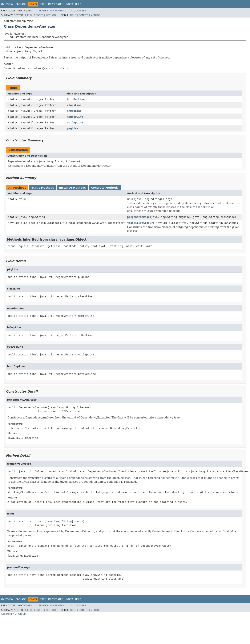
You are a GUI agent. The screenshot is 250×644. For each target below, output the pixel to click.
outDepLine (75, 122)
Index (69, 4)
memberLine (75, 116)
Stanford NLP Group (13, 613)
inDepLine (74, 110)
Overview (7, 4)
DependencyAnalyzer (22, 161)
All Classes (78, 10)
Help (78, 4)
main (130, 199)
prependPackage (138, 216)
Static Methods (42, 187)
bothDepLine (76, 99)
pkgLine (72, 128)
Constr (38, 15)
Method (51, 15)
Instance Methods (72, 187)
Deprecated (55, 4)
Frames (43, 10)
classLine (74, 105)
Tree (43, 4)
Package (21, 4)
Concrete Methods (105, 187)
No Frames (57, 10)
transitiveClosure (140, 222)
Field (28, 15)
